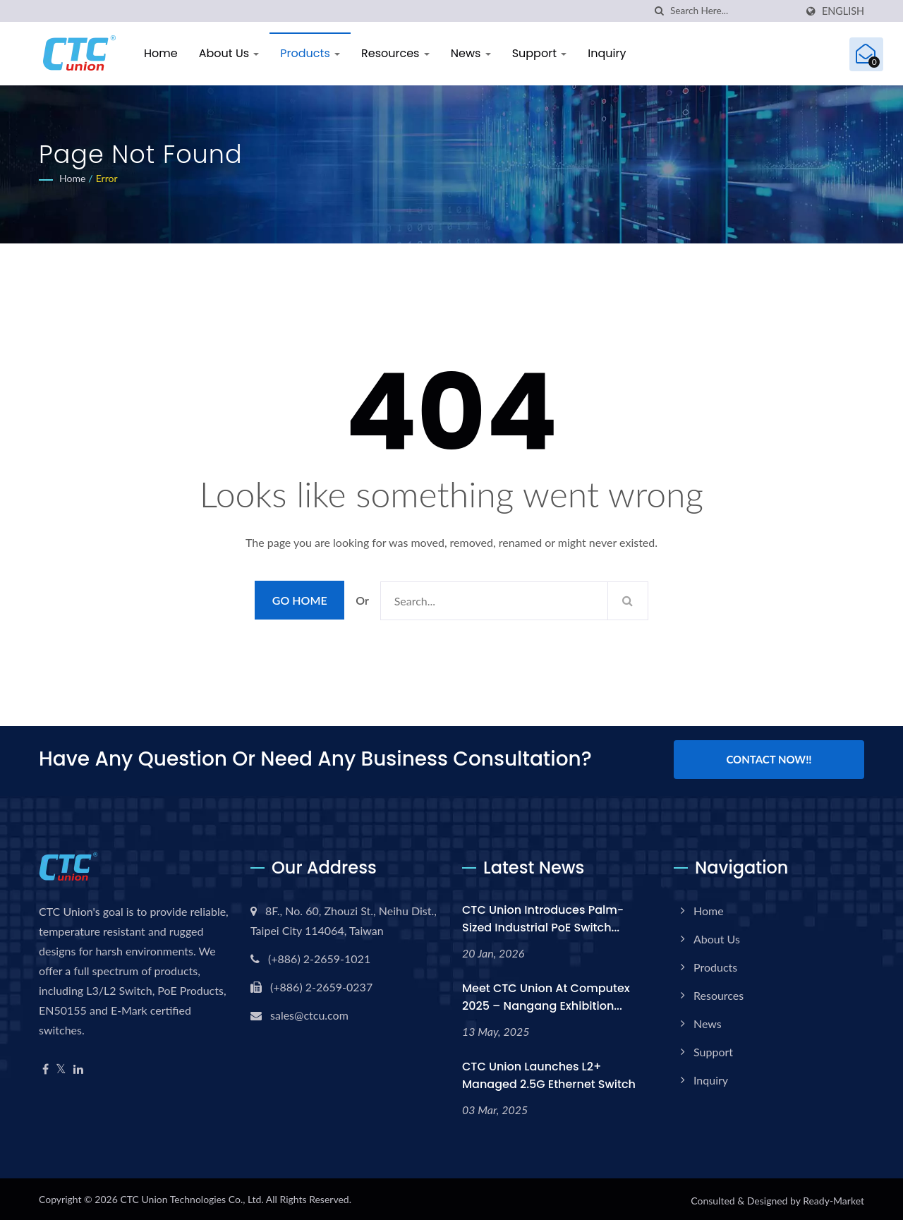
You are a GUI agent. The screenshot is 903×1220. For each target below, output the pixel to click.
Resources (395, 53)
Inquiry (607, 53)
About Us (229, 53)
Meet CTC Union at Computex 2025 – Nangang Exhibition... (546, 994)
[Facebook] (45, 1066)
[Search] (733, 11)
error (107, 178)
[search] (659, 11)
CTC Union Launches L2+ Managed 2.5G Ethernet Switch (549, 1072)
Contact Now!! (768, 759)
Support (539, 53)
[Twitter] (61, 1066)
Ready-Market (833, 1198)
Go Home (299, 600)
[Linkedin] (78, 1066)
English (843, 11)
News (471, 53)
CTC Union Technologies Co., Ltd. (191, 1196)
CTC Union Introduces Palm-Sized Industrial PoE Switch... (543, 916)
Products (310, 53)
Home (161, 53)
